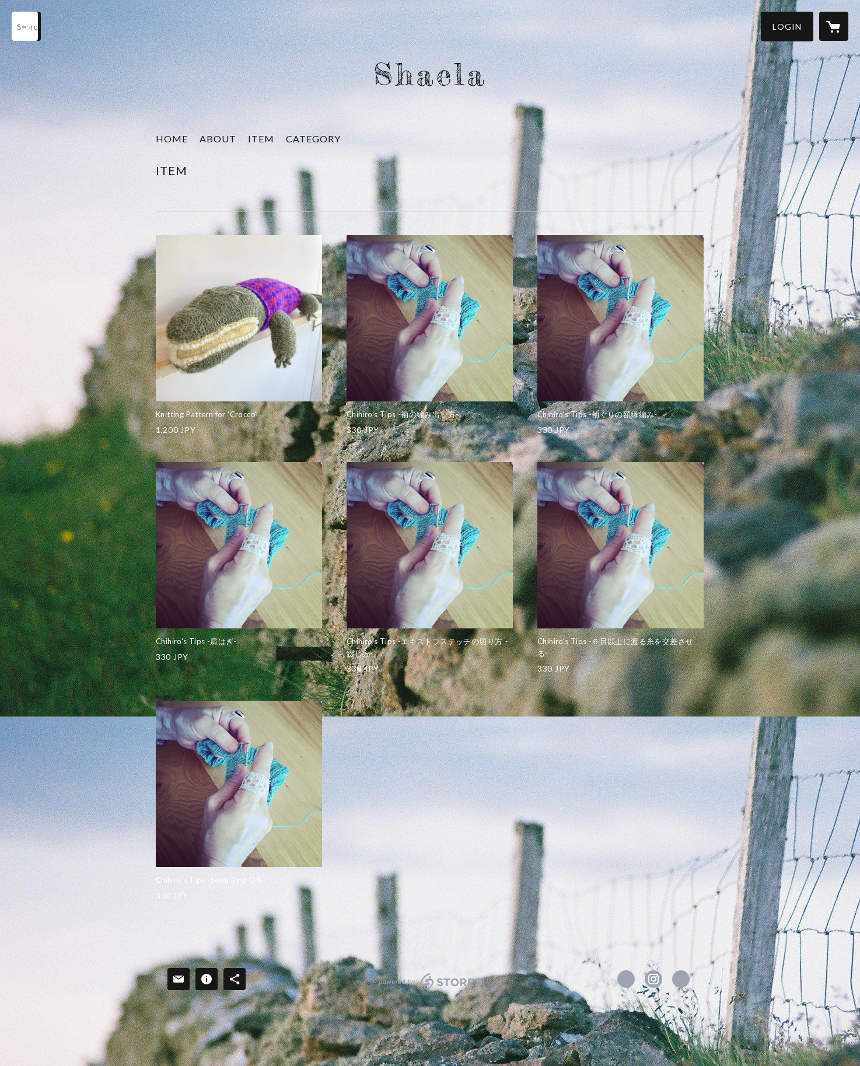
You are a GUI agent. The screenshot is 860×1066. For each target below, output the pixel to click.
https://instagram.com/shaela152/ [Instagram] (653, 979)
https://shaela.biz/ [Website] (681, 979)
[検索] (26, 26)
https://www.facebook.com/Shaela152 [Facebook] (626, 979)
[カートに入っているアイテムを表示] (833, 26)
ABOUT (218, 138)
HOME (172, 138)
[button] (787, 26)
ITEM (261, 138)
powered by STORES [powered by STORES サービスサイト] (430, 989)
